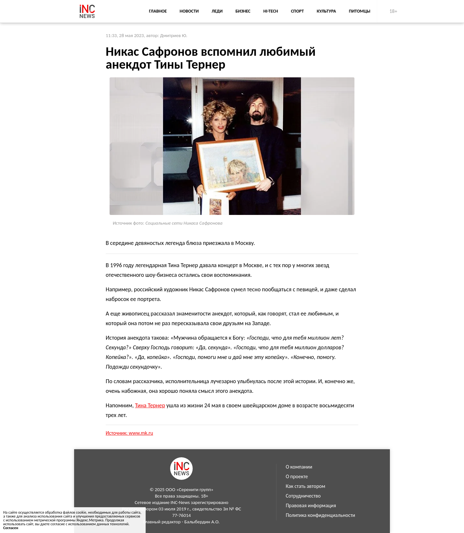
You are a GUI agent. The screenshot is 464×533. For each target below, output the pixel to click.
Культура (326, 11)
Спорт (297, 11)
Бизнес (243, 11)
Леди (217, 11)
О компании (299, 467)
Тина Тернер (150, 405)
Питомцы (360, 11)
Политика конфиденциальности (320, 515)
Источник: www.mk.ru (129, 433)
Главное (158, 11)
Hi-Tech (270, 11)
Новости (189, 11)
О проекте (297, 476)
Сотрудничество (303, 496)
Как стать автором (305, 486)
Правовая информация (311, 505)
